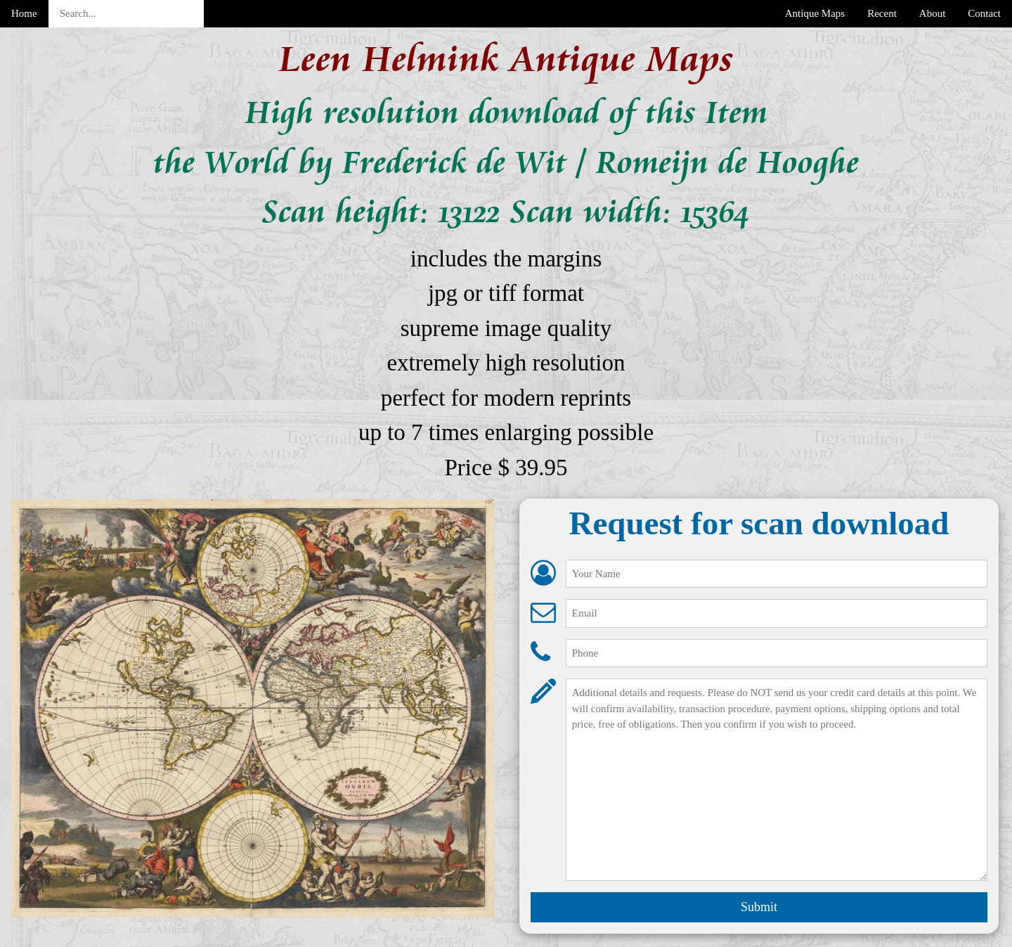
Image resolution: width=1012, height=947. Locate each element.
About (932, 13)
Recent (882, 13)
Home (24, 13)
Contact (984, 13)
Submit (759, 907)
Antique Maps (815, 13)
